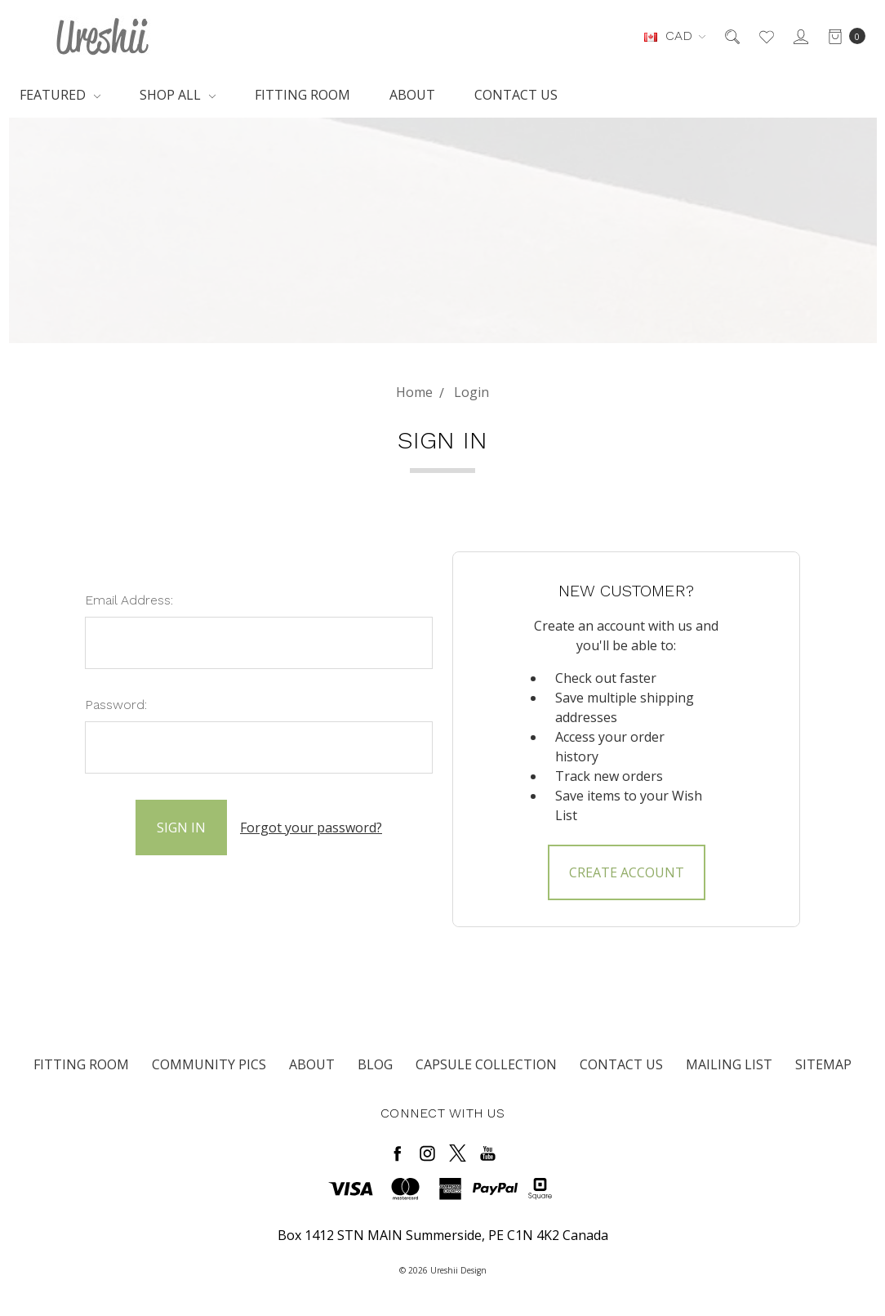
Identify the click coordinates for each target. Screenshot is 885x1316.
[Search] (731, 36)
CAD (674, 35)
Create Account (626, 872)
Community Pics (209, 1064)
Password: (116, 704)
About (412, 95)
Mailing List (729, 1064)
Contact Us (516, 95)
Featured (60, 95)
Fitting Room (302, 95)
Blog (375, 1064)
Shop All (178, 95)
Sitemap (823, 1064)
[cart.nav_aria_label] (842, 36)
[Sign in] (800, 36)
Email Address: (129, 600)
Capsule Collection (486, 1064)
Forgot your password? (311, 827)
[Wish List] (765, 36)
